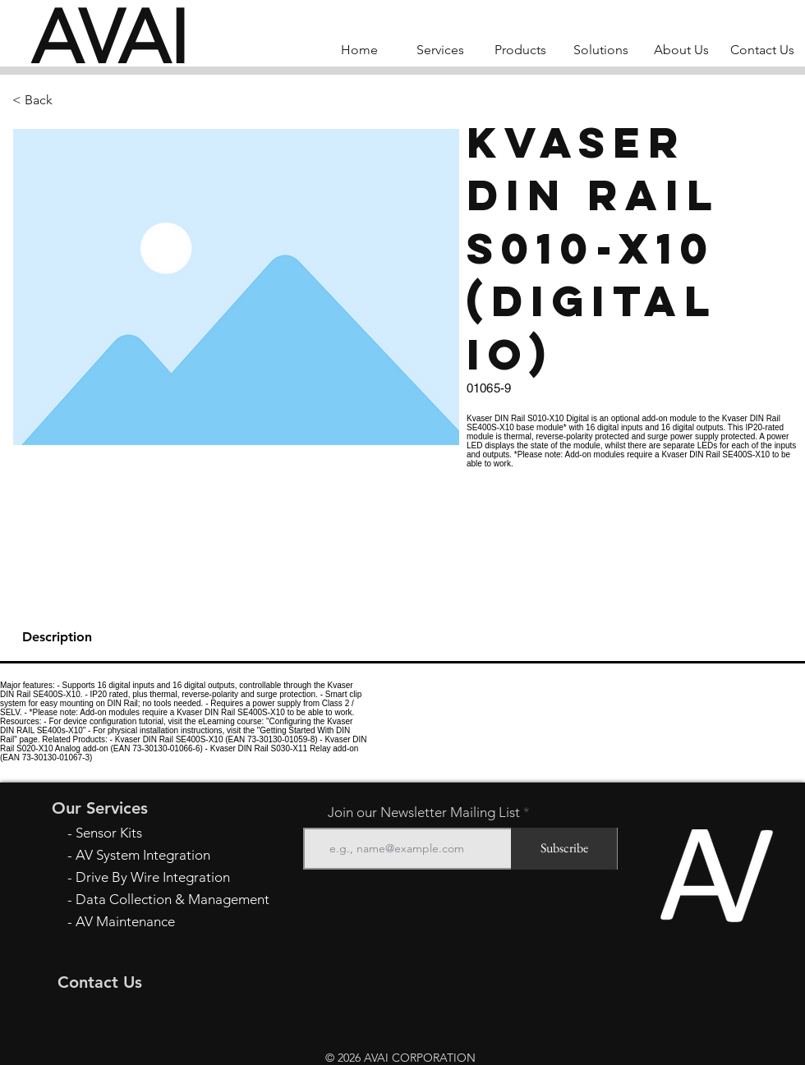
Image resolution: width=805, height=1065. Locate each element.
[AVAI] (109, 37)
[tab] (402, 638)
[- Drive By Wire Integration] (173, 877)
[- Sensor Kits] (173, 833)
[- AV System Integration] (173, 855)
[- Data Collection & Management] (173, 899)
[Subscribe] (564, 849)
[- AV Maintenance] (173, 922)
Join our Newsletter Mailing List (424, 812)
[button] (66, 100)
